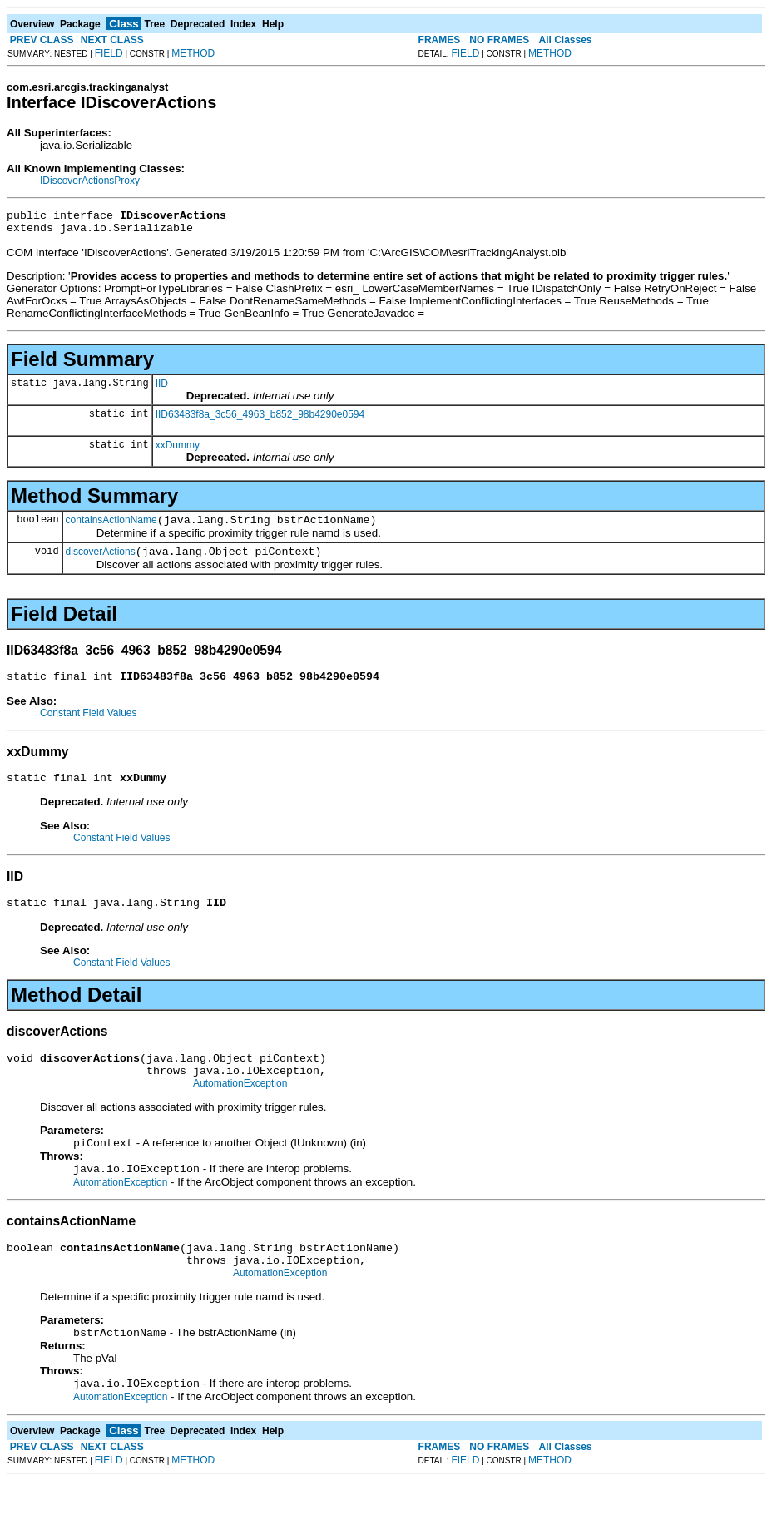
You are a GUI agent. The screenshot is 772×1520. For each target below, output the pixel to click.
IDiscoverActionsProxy (90, 180)
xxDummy (178, 450)
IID (162, 388)
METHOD (193, 53)
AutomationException (240, 1108)
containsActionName (111, 527)
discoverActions (101, 561)
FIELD (109, 53)
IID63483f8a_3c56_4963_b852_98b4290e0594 (260, 419)
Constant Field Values (88, 725)
